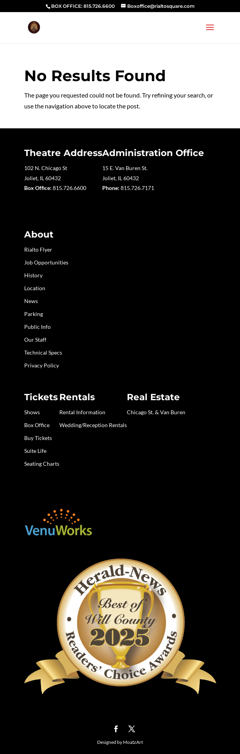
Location (34, 288)
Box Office (37, 425)
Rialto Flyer (38, 249)
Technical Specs (43, 352)
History (33, 275)
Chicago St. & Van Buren (156, 412)
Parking (33, 313)
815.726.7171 (137, 188)
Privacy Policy (41, 365)
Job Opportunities (46, 262)
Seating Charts (41, 463)
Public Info (37, 326)
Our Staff (35, 339)
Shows (32, 412)
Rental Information (82, 412)
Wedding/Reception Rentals (93, 425)
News (31, 301)
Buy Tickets (38, 438)
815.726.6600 (69, 188)
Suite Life (35, 450)
